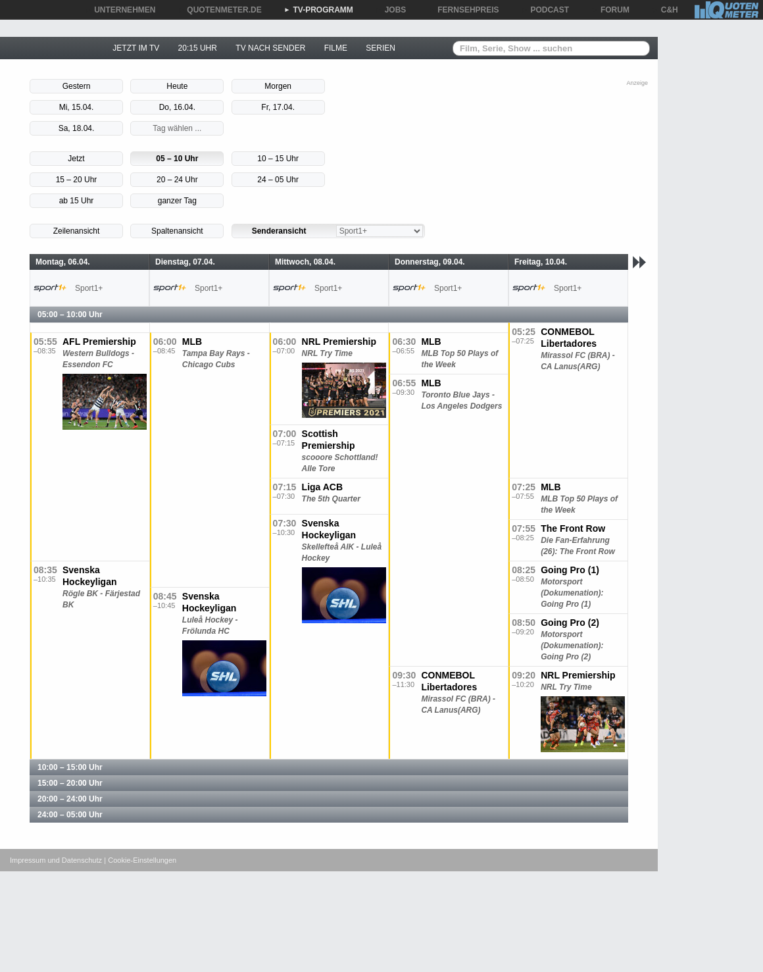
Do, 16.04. (177, 107)
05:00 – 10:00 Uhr (70, 314)
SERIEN (380, 48)
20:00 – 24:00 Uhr (70, 799)
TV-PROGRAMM (318, 9)
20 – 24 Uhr (177, 179)
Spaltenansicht (177, 231)
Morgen (277, 86)
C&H (665, 9)
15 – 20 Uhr (76, 179)
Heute (176, 86)
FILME (335, 48)
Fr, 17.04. (278, 107)
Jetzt (76, 158)
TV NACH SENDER (270, 48)
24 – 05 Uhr (278, 179)
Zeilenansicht (76, 231)
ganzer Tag (177, 200)
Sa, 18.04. (77, 128)
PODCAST (546, 9)
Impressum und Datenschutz (56, 860)
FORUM (610, 9)
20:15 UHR (197, 48)
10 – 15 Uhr (278, 158)
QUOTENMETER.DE (219, 9)
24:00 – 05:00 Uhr (70, 814)
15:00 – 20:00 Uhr (70, 783)
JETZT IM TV (135, 48)
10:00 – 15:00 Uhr (70, 767)
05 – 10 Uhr (177, 158)
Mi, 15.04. (76, 107)
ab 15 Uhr (76, 200)
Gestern (76, 86)
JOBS (391, 9)
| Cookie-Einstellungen (140, 860)
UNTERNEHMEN (120, 9)
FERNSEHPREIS (463, 9)
